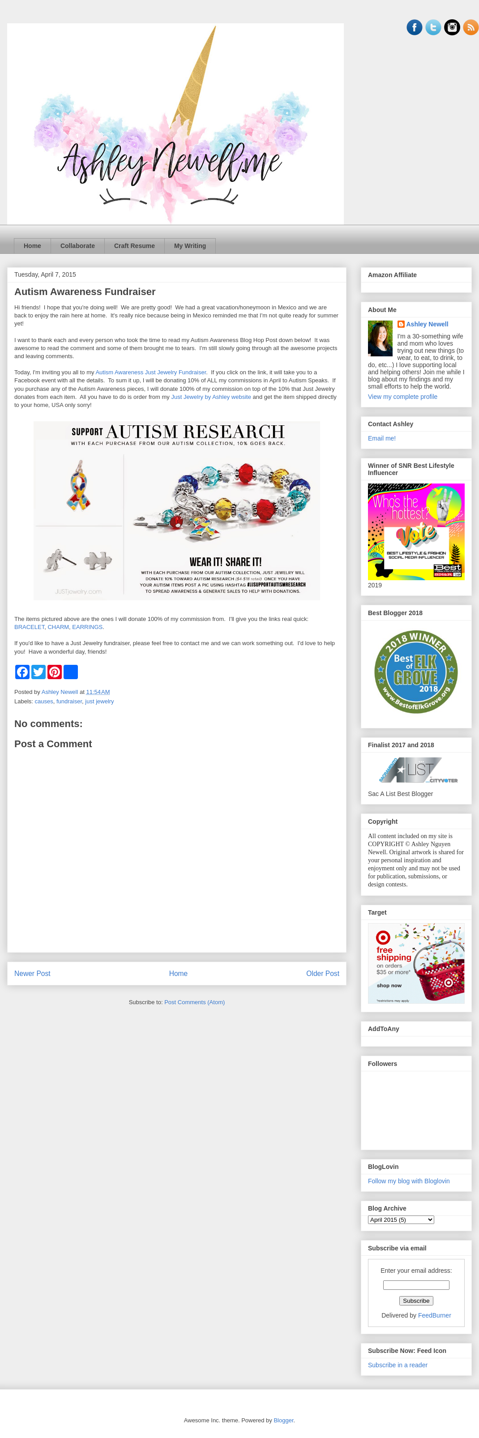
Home (32, 245)
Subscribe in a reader (398, 1365)
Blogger (283, 1420)
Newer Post (32, 973)
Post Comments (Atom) (194, 1002)
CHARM (58, 627)
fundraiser (69, 701)
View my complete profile (402, 396)
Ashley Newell (427, 324)
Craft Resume (134, 245)
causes (44, 701)
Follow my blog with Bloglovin (409, 1181)
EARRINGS (87, 627)
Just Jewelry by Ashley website (211, 397)
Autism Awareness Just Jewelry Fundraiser (150, 372)
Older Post (322, 973)
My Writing (190, 245)
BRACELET (29, 627)
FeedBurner (434, 1315)
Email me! (382, 438)
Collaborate (77, 245)
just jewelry (99, 701)
